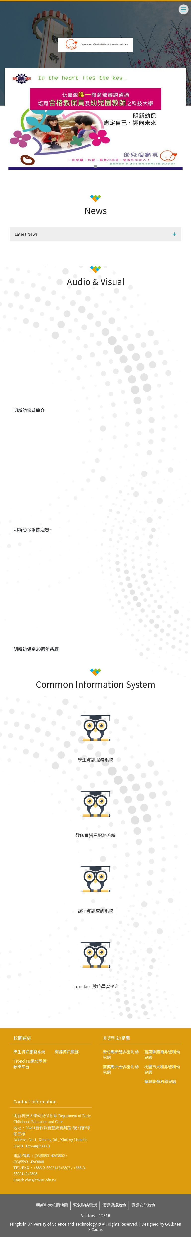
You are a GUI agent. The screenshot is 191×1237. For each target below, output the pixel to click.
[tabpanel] (95, 121)
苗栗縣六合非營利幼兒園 (121, 1069)
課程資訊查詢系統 (95, 910)
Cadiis (97, 1229)
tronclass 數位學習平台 (95, 986)
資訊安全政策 (143, 1205)
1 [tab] (95, 166)
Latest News (26, 234)
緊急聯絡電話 (85, 1205)
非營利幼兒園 (116, 1038)
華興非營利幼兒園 (160, 1081)
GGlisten (173, 1224)
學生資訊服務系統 (95, 759)
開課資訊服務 (67, 1052)
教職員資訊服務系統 (95, 835)
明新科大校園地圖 (52, 1205)
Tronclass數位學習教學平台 (30, 1063)
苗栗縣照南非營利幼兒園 (162, 1054)
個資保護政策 (114, 1205)
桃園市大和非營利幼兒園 (162, 1069)
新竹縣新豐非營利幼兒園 (121, 1054)
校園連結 (22, 1038)
